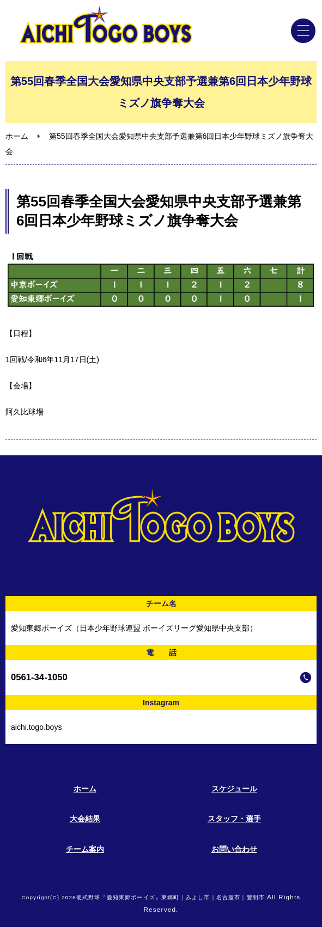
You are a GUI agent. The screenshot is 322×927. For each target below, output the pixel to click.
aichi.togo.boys (36, 727)
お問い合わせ (234, 849)
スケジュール (234, 788)
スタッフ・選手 (234, 818)
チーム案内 (85, 849)
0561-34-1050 (39, 677)
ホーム (16, 136)
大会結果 (85, 818)
